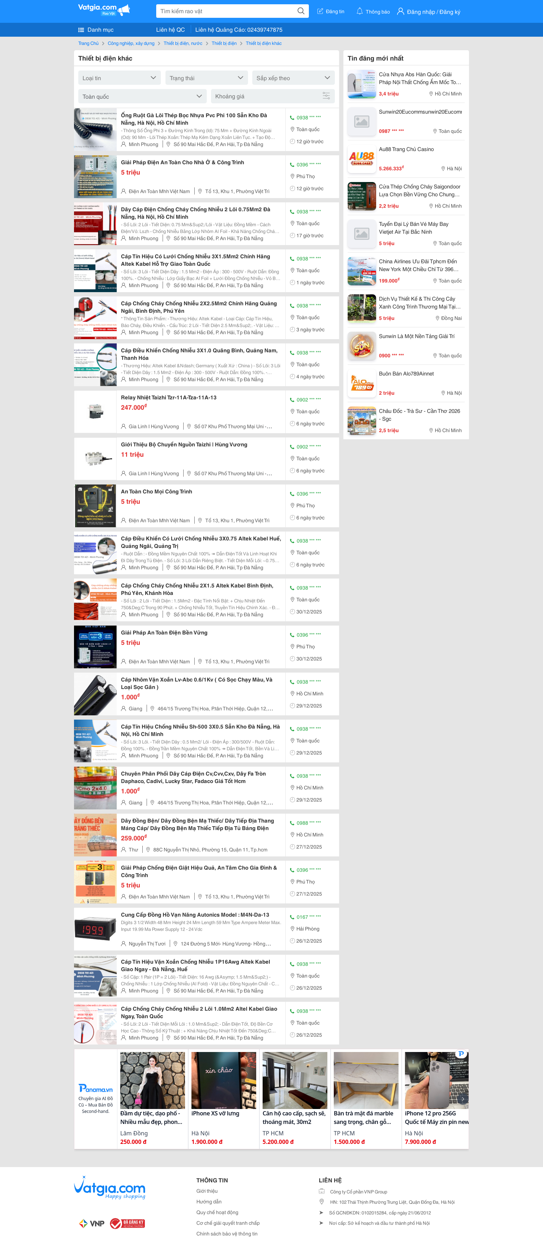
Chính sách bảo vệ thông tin (227, 1233)
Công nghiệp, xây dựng (131, 43)
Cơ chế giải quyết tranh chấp (228, 1222)
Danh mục (96, 29)
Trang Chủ (88, 43)
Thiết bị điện (224, 43)
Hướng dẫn (209, 1201)
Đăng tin (330, 11)
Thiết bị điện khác (264, 43)
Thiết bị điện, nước (183, 43)
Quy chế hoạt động (217, 1212)
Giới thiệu (207, 1190)
